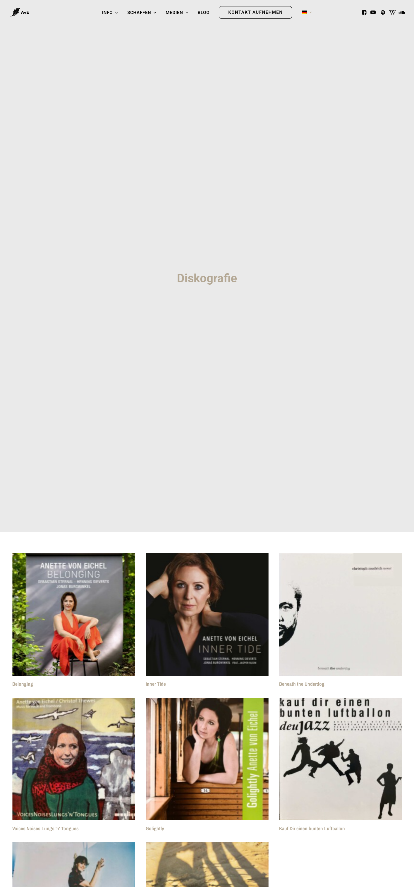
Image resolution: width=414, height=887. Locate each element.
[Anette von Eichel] (20, 12)
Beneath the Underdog (301, 569)
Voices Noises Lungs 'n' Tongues (45, 713)
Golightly (155, 713)
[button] (364, 12)
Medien (177, 12)
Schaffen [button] (141, 12)
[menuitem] (110, 13)
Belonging (22, 569)
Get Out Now (25, 858)
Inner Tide (156, 569)
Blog (203, 12)
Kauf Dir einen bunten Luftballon (312, 713)
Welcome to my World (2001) (174, 858)
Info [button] (110, 12)
